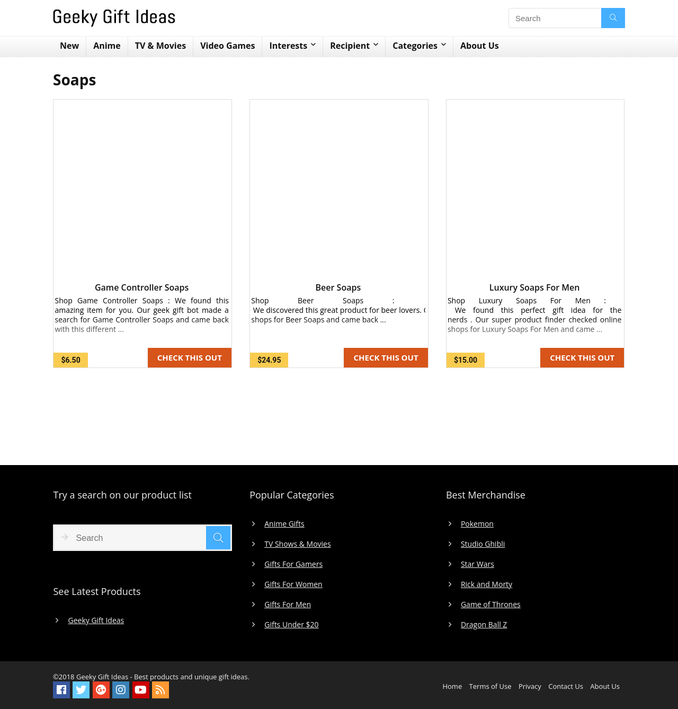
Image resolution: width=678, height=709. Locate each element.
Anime (107, 45)
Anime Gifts (284, 524)
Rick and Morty (486, 584)
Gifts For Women (293, 584)
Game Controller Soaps (142, 287)
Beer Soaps (338, 287)
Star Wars (477, 564)
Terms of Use (490, 686)
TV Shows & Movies (297, 544)
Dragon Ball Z (484, 624)
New (69, 45)
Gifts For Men (287, 604)
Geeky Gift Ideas (96, 620)
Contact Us (565, 686)
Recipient (350, 45)
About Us (479, 45)
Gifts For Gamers (293, 564)
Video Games (227, 45)
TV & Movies (160, 45)
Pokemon (477, 524)
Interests (288, 45)
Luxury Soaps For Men (534, 287)
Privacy (530, 686)
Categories (415, 45)
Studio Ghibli (483, 544)
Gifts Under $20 (291, 624)
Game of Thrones (491, 604)
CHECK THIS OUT (189, 357)
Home (452, 686)
